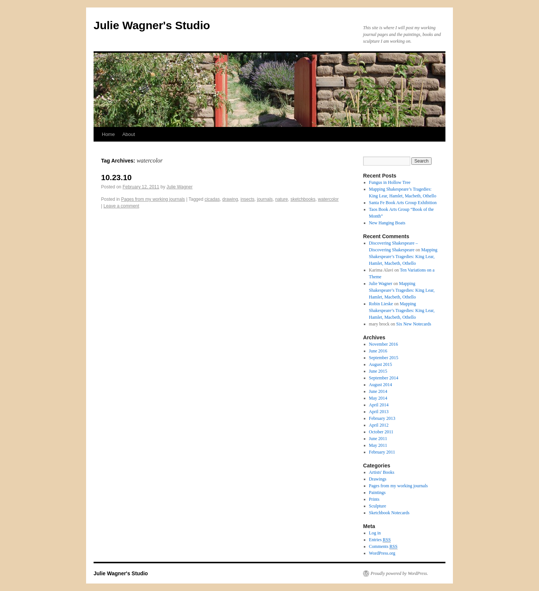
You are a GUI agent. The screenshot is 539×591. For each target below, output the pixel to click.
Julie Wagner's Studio (152, 25)
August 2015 (380, 364)
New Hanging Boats (387, 222)
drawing (230, 199)
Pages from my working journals (153, 199)
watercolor (328, 199)
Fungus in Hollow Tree (390, 182)
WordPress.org (382, 553)
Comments (383, 546)
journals (265, 199)
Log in (375, 533)
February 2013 (382, 418)
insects (248, 199)
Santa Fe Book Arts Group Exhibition (403, 202)
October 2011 (381, 431)
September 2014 (383, 378)
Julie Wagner (180, 187)
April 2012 (379, 425)
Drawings (378, 479)
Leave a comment (121, 206)
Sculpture (377, 506)
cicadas (212, 199)
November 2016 (383, 344)
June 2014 (378, 391)
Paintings (377, 492)
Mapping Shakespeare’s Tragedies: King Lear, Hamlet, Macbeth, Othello (403, 256)
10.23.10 (116, 177)
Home (108, 134)
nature (281, 199)
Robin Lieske (381, 303)
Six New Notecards (413, 324)
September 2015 (383, 357)
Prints (374, 499)
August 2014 (380, 384)
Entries (380, 540)
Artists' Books (382, 472)
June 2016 (378, 351)
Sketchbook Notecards (389, 512)
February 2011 (382, 452)
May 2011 (378, 445)
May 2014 (378, 398)
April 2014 (379, 404)
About (128, 134)
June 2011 (378, 438)
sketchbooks (303, 199)
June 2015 (378, 371)
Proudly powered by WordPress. (399, 573)
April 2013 (379, 411)
